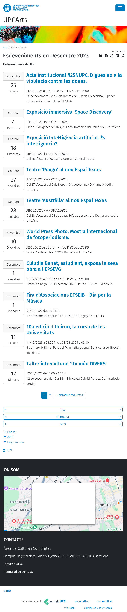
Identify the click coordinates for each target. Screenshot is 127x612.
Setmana (63, 417)
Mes (63, 424)
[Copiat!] (122, 56)
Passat (12, 432)
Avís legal (69, 607)
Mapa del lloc (82, 601)
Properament (16, 442)
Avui (10, 437)
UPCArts (15, 20)
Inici (5, 47)
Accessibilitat (105, 601)
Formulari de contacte (19, 571)
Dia (63, 409)
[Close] (120, 7)
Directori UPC (13, 564)
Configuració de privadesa (98, 607)
